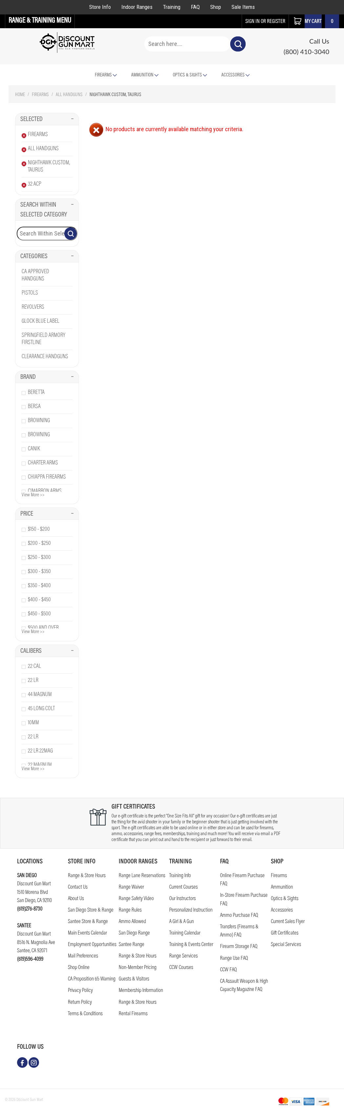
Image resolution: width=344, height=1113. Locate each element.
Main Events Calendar (87, 933)
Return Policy (80, 1002)
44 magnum (40, 695)
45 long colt (41, 709)
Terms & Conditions (85, 1014)
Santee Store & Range (88, 922)
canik (34, 449)
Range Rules (130, 910)
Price (46, 514)
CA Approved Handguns (35, 275)
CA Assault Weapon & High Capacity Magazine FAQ (244, 986)
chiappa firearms (47, 477)
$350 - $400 (39, 586)
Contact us (78, 887)
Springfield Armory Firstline (43, 339)
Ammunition (144, 75)
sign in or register (265, 22)
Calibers (46, 651)
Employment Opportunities (92, 945)
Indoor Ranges (136, 7)
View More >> (33, 495)
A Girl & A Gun (181, 922)
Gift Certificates (284, 933)
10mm (33, 723)
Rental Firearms (133, 1014)
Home (20, 95)
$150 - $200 (39, 529)
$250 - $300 (39, 558)
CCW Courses (181, 968)
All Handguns (69, 95)
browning (39, 421)
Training (171, 7)
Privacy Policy (80, 991)
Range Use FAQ (234, 958)
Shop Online (79, 968)
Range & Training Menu (40, 21)
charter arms (43, 463)
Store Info (100, 7)
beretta (36, 393)
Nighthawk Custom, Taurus (49, 166)
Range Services (183, 956)
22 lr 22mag (40, 751)
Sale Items (243, 7)
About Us (76, 899)
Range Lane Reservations (142, 876)
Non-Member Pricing (137, 968)
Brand (46, 377)
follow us (30, 1047)
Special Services (286, 945)
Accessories (235, 75)
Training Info (180, 876)
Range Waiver (131, 887)
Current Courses (183, 887)
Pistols (30, 293)
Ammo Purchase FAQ (239, 915)
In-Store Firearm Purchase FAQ (244, 900)
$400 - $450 (39, 600)
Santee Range (131, 945)
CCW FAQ (228, 970)
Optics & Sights (190, 75)
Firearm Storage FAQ (238, 947)
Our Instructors (182, 899)
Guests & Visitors (134, 979)
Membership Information (141, 991)
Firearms (40, 95)
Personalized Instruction (190, 910)
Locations (30, 861)
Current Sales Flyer (288, 922)
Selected (46, 119)
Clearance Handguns (45, 357)
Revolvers (33, 307)
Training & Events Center (191, 945)
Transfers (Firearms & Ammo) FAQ (239, 931)
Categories (46, 256)
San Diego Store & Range (90, 910)
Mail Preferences (83, 956)
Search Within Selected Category (46, 210)
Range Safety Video (136, 899)
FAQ (195, 7)
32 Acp (34, 184)
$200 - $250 (39, 543)
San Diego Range (134, 933)
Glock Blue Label (40, 321)
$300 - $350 (39, 572)
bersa (34, 407)
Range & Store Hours (87, 876)
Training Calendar (184, 933)
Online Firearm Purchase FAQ (242, 880)
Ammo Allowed (132, 922)
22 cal (34, 667)
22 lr (33, 681)
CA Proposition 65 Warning (91, 979)
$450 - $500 (39, 614)
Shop (215, 7)
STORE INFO (81, 861)
